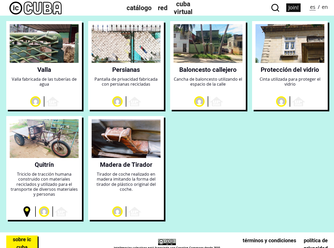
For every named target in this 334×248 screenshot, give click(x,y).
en (325, 6)
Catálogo (139, 8)
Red (163, 8)
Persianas (126, 69)
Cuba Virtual (183, 8)
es (312, 6)
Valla (44, 69)
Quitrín (44, 164)
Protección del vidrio (290, 69)
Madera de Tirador (126, 164)
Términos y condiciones (269, 240)
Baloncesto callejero (208, 69)
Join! (293, 7)
